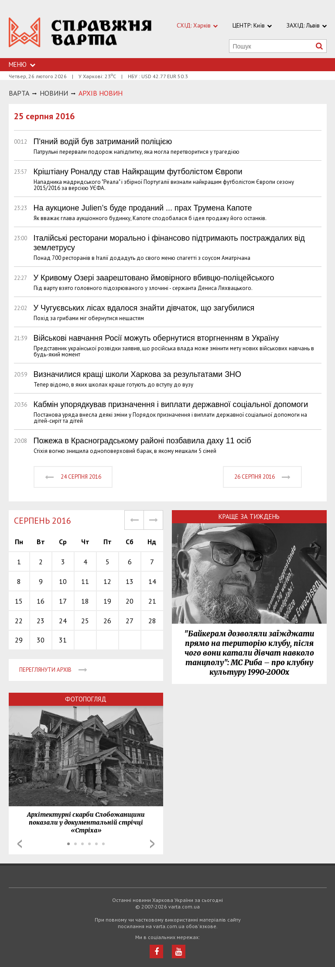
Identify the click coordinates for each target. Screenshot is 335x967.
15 (19, 601)
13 (129, 581)
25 (85, 620)
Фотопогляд (85, 699)
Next (152, 843)
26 (107, 620)
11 (85, 581)
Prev (19, 843)
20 (129, 601)
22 (19, 620)
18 (85, 601)
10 (63, 581)
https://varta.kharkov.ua (80, 33)
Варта (19, 93)
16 (40, 601)
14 (152, 581)
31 (63, 639)
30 (40, 639)
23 (40, 620)
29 (19, 639)
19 (107, 601)
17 (63, 601)
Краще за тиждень (249, 516)
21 (152, 601)
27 (129, 620)
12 (107, 581)
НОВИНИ (54, 93)
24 (63, 620)
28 (152, 620)
